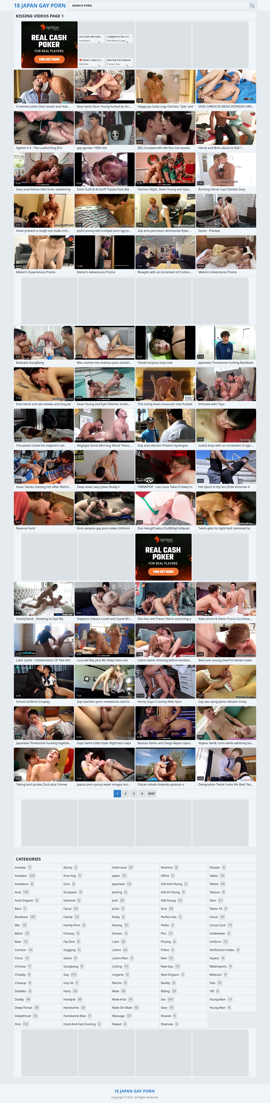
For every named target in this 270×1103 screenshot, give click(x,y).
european (73, 892)
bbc (21, 925)
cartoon (24, 950)
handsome (75, 1007)
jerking (120, 892)
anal (22, 892)
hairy (71, 991)
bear (21, 941)
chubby (23, 974)
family (72, 917)
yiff (214, 991)
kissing (120, 925)
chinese (23, 966)
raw (167, 958)
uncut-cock (221, 925)
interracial (123, 867)
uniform (218, 941)
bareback (25, 917)
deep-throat (27, 1007)
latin (119, 941)
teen (216, 900)
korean (120, 933)
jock (118, 900)
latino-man (123, 958)
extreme (72, 900)
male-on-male (125, 1007)
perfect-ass (171, 917)
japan (119, 876)
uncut (217, 917)
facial (71, 908)
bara (21, 908)
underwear (220, 933)
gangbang (74, 966)
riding (169, 991)
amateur (25, 876)
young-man (221, 999)
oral (167, 908)
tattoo (217, 884)
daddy (23, 999)
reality (168, 983)
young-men (220, 1007)
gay (70, 974)
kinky (119, 917)
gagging (72, 950)
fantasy (72, 933)
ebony (71, 867)
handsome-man (78, 1016)
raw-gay (170, 966)
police (168, 950)
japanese (122, 884)
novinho (169, 867)
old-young (172, 900)
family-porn (75, 925)
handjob (73, 999)
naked (119, 1024)
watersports (220, 966)
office (168, 876)
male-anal (122, 999)
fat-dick (72, 941)
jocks (118, 908)
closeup (23, 983)
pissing (169, 941)
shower (217, 867)
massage (122, 1016)
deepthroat (26, 1016)
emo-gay (73, 876)
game (71, 958)
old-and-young (174, 884)
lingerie (120, 974)
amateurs (24, 884)
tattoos (217, 892)
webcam (218, 974)
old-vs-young (173, 892)
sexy (167, 1007)
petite (168, 925)
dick (22, 1024)
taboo (217, 876)
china (22, 958)
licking (120, 966)
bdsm (22, 933)
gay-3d (71, 983)
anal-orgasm (27, 900)
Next (151, 793)
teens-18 (218, 908)
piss (167, 933)
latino (120, 950)
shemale (170, 1024)
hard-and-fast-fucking (82, 1024)
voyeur (217, 958)
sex (167, 999)
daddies (23, 991)
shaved (169, 1016)
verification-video (224, 950)
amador (23, 867)
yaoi (215, 983)
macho (120, 983)
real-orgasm (173, 974)
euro (70, 884)
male (119, 991)
